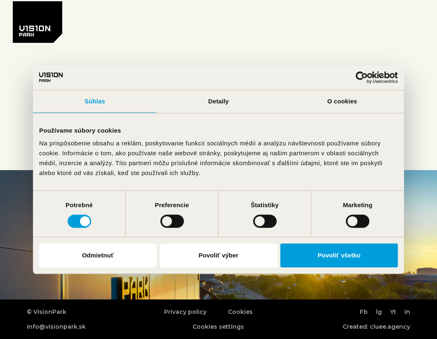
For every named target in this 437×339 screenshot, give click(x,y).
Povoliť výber (218, 255)
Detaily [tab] (218, 101)
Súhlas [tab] (95, 101)
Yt (393, 312)
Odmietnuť (98, 255)
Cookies (240, 312)
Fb (364, 312)
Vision (184, 21)
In (407, 312)
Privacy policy (185, 312)
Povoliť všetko (339, 255)
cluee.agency (390, 326)
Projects (87, 21)
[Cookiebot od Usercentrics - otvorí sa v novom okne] (362, 77)
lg (379, 312)
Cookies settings (218, 326)
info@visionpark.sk (56, 326)
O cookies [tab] (342, 101)
